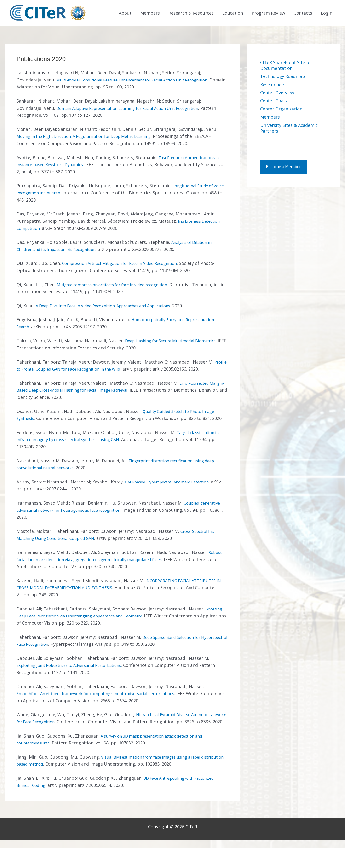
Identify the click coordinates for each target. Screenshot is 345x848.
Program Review (268, 13)
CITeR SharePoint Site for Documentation (286, 66)
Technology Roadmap (282, 77)
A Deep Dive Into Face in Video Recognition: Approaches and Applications (111, 306)
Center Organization (281, 109)
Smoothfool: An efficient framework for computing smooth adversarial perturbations (105, 694)
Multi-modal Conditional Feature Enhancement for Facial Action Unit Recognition (140, 80)
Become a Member (285, 168)
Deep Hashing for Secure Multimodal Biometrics (175, 341)
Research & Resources (191, 13)
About (125, 13)
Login (326, 13)
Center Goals (273, 101)
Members (150, 13)
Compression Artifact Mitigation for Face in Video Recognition (126, 264)
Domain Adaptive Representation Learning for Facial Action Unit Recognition (135, 109)
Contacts (303, 13)
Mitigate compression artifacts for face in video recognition (119, 285)
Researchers (272, 85)
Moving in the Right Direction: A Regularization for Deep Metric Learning (92, 137)
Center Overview (277, 93)
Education (232, 13)
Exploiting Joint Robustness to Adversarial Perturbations (75, 666)
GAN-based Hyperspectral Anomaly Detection (172, 482)
